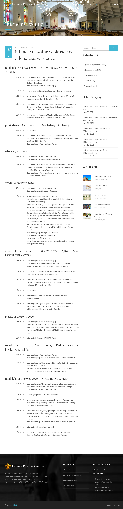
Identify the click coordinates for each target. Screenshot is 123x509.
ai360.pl (15, 505)
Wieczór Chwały (100, 195)
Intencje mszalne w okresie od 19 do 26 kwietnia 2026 (97, 129)
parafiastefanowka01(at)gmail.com (25, 479)
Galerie (114, 4)
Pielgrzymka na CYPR (102, 176)
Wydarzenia (88, 75)
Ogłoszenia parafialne (92, 65)
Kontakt (104, 4)
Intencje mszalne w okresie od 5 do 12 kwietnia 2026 (97, 151)
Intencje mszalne (90, 70)
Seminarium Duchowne (104, 490)
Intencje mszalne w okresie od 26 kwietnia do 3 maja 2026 (100, 118)
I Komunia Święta (100, 186)
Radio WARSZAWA (102, 487)
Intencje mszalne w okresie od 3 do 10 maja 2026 (100, 107)
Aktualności (90, 4)
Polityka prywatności (112, 505)
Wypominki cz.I (89, 86)
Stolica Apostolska (102, 479)
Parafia (76, 4)
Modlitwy (87, 81)
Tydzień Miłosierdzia (102, 205)
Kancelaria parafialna (72, 470)
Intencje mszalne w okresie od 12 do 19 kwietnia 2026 (97, 140)
